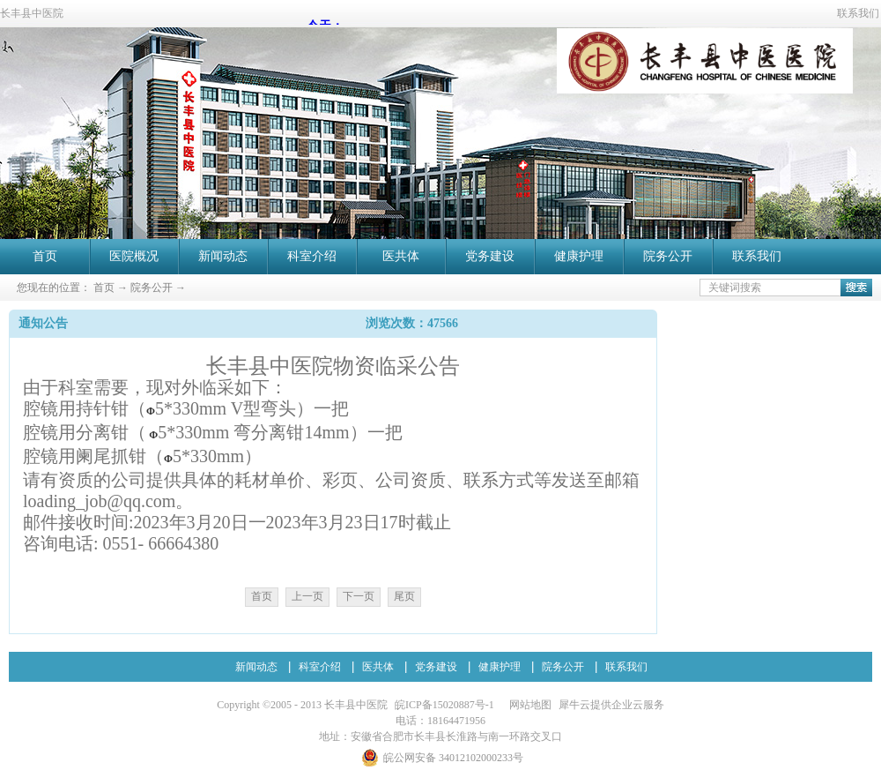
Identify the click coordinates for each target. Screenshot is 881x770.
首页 (45, 256)
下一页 (358, 596)
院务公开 (151, 287)
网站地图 (528, 705)
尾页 (404, 596)
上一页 (307, 596)
